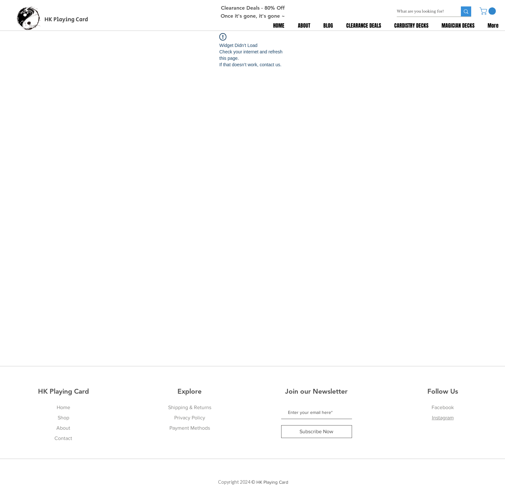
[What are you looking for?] (422, 11)
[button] (489, 11)
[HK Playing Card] (67, 20)
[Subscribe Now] (316, 431)
